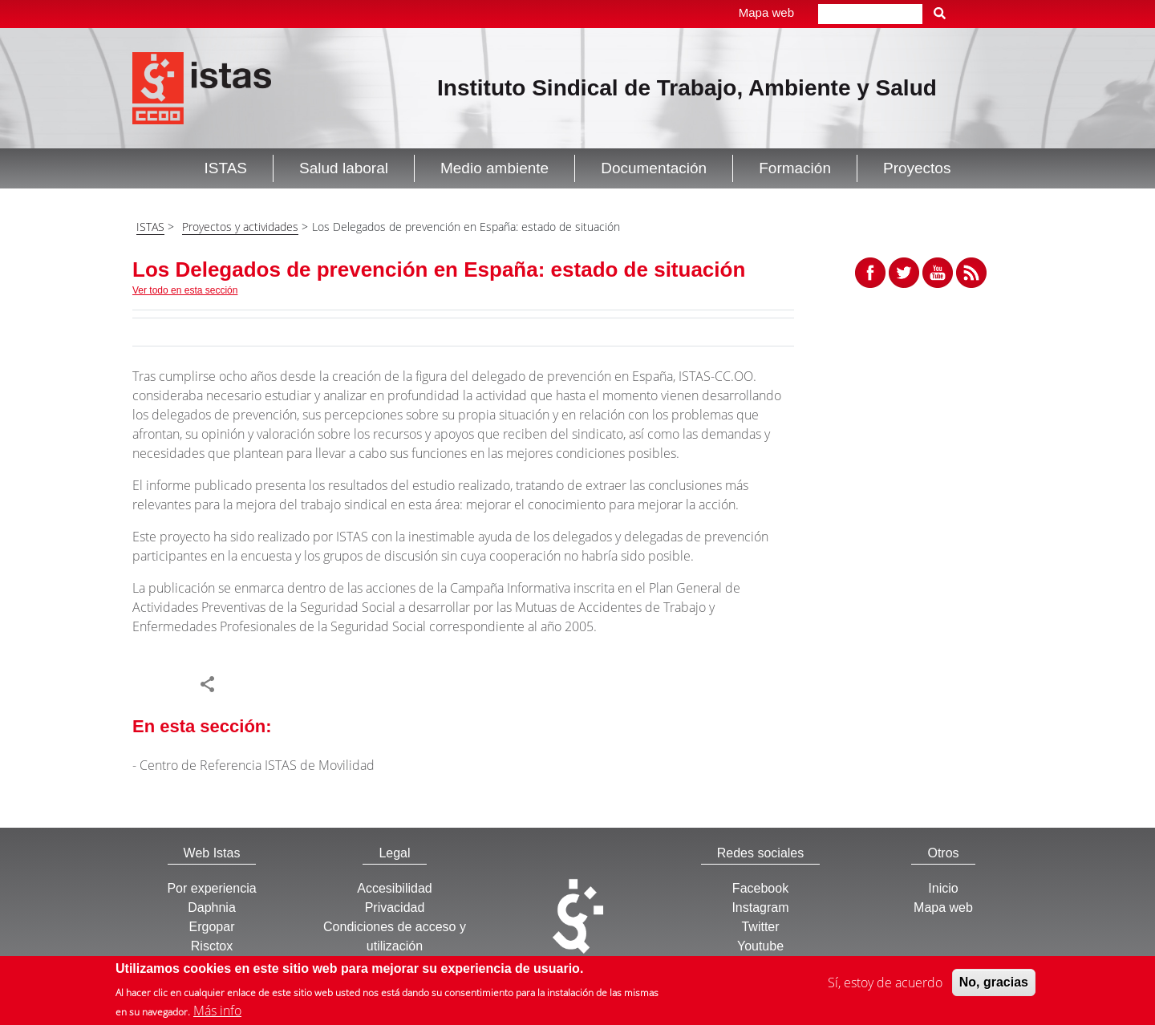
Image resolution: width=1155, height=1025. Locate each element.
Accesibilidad (394, 888)
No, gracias (993, 984)
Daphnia (212, 907)
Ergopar (212, 927)
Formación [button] (795, 168)
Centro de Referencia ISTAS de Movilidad (257, 765)
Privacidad (395, 907)
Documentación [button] (654, 168)
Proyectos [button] (916, 168)
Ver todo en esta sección (184, 290)
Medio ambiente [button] (494, 168)
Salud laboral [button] (343, 168)
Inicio (943, 888)
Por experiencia (211, 888)
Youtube (760, 946)
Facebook (760, 888)
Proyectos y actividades (240, 226)
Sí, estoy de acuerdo (885, 984)
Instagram (760, 907)
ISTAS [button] (226, 168)
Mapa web (766, 12)
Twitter (760, 927)
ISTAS (150, 226)
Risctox (212, 946)
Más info (217, 1012)
